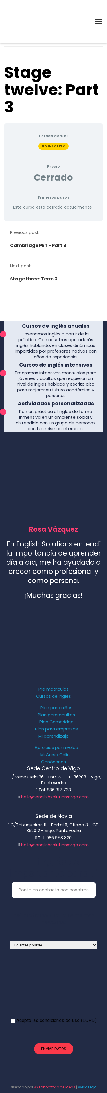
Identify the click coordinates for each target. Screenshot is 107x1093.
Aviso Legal (88, 1087)
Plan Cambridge (56, 722)
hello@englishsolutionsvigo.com (55, 797)
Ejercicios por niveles (56, 747)
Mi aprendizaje (53, 736)
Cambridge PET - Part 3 (38, 245)
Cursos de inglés (53, 696)
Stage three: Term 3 (33, 279)
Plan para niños (56, 708)
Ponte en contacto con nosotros (54, 890)
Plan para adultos (56, 715)
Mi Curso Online (56, 755)
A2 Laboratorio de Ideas (54, 1087)
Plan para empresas (56, 729)
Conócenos (53, 762)
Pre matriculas (53, 689)
